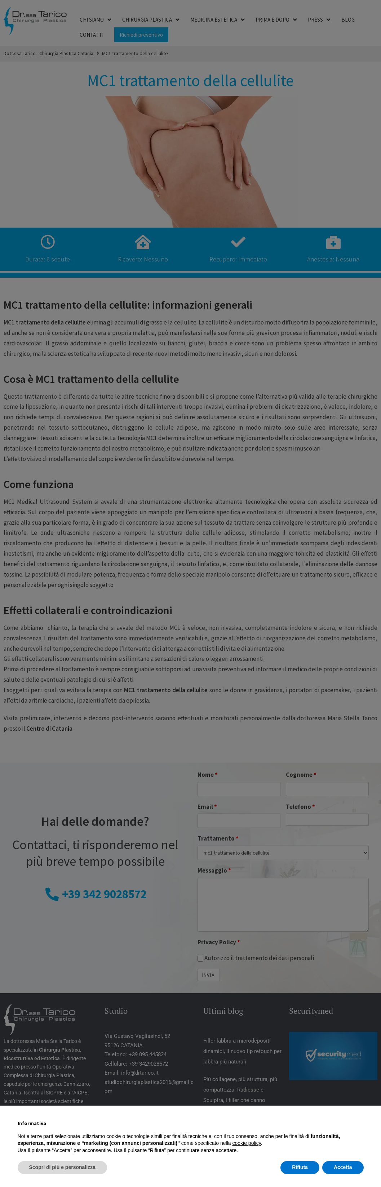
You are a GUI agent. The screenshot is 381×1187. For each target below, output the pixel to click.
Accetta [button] (343, 1167)
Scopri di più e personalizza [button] (62, 1167)
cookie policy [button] (246, 1143)
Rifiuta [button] (300, 1167)
